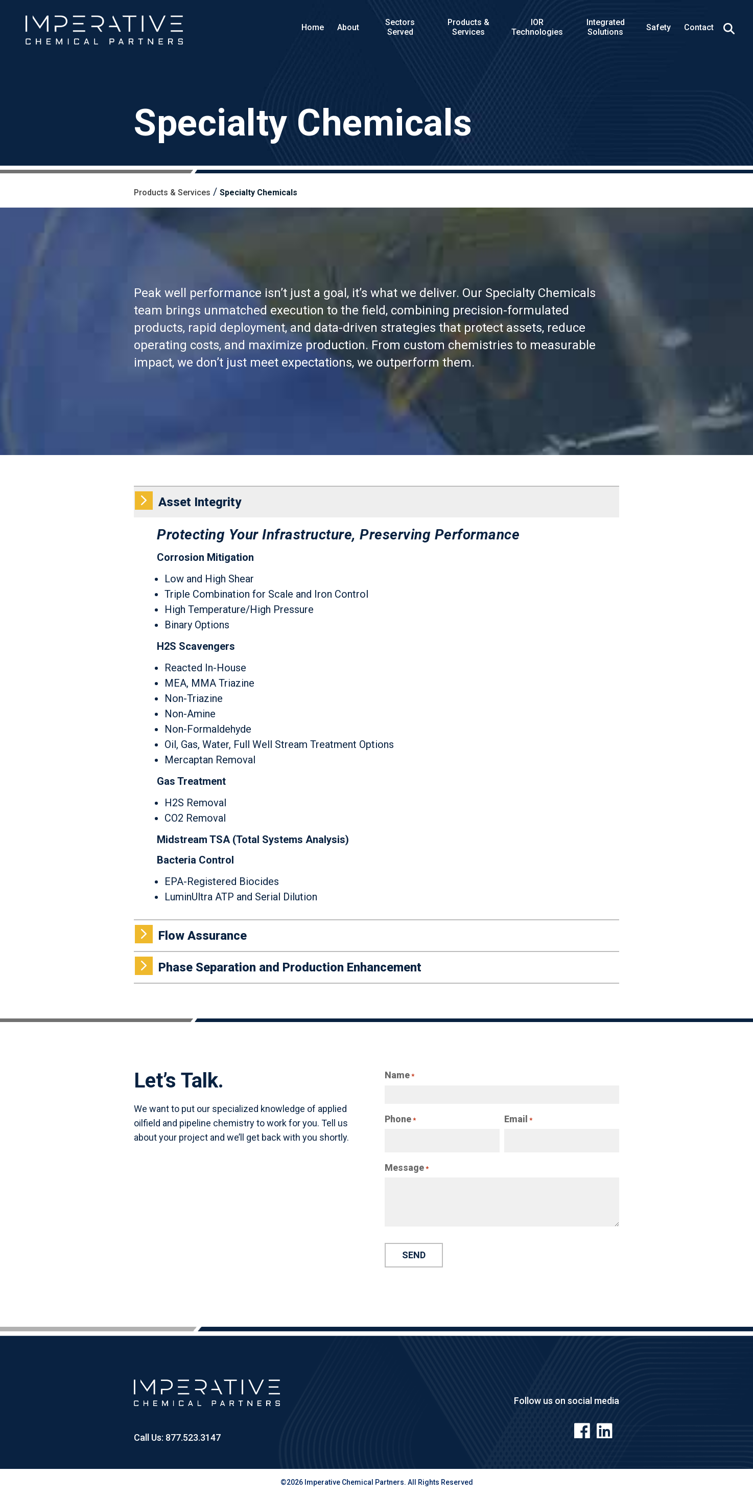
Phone (400, 1119)
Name (399, 1075)
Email (518, 1119)
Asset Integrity (187, 500)
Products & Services (172, 192)
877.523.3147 (192, 1437)
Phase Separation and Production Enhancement (277, 966)
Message (407, 1167)
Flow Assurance (190, 934)
